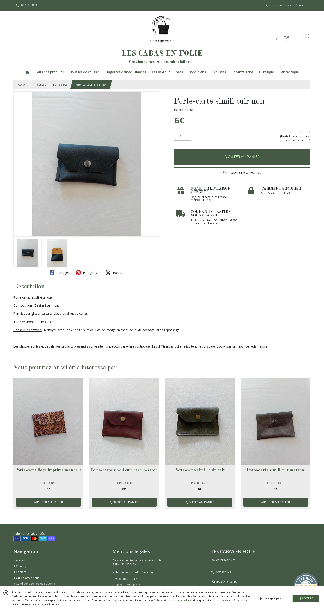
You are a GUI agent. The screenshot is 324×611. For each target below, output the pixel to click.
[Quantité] (182, 136)
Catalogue (21, 566)
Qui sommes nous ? (27, 578)
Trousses (40, 85)
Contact (301, 5)
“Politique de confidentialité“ (230, 600)
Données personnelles (126, 585)
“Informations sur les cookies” (173, 600)
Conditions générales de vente (34, 584)
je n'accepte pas (270, 598)
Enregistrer (87, 272)
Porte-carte (60, 85)
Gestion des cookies (125, 579)
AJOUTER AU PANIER (242, 156)
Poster (114, 272)
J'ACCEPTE (306, 598)
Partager (59, 272)
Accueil (22, 85)
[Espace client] (295, 38)
